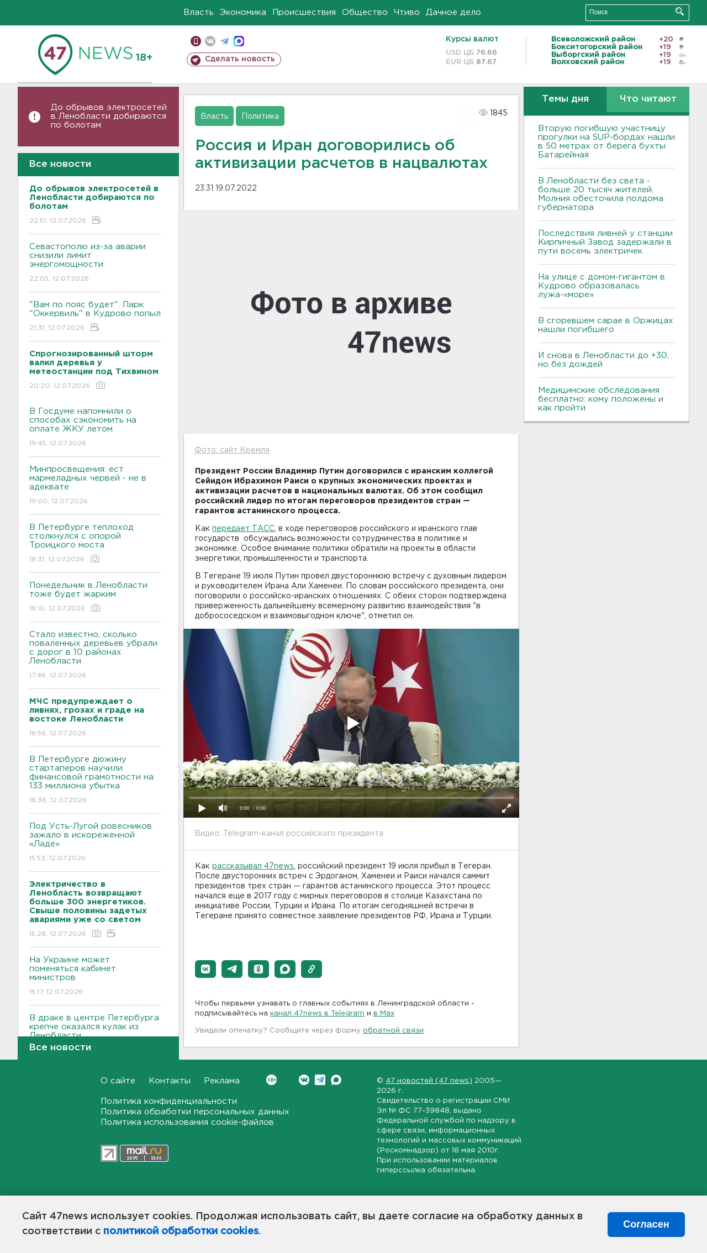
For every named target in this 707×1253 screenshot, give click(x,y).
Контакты (170, 1080)
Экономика (243, 12)
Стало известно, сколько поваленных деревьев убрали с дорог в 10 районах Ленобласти (95, 655)
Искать (680, 11)
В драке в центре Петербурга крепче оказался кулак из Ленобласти (95, 1034)
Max (336, 1080)
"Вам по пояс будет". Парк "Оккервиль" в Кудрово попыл (95, 317)
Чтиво (407, 12)
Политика (260, 116)
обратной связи (393, 1031)
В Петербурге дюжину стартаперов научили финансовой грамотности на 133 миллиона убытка (95, 780)
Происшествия (304, 12)
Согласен (646, 1224)
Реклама (222, 1080)
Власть (198, 12)
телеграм (224, 41)
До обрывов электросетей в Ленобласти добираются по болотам (109, 116)
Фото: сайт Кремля (232, 450)
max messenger (239, 41)
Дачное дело (453, 12)
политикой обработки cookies (180, 1231)
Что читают (648, 99)
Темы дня (565, 99)
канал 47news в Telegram (317, 1013)
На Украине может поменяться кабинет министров (95, 976)
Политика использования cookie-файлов (187, 1122)
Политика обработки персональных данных (195, 1111)
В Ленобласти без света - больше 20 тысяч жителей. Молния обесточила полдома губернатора (600, 194)
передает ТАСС (243, 528)
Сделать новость (240, 59)
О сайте (118, 1080)
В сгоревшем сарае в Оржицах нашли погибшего (605, 325)
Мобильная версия (196, 41)
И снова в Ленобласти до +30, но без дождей (603, 360)
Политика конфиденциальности (169, 1101)
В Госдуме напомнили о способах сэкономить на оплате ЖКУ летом (95, 428)
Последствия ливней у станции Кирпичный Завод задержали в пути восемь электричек (605, 242)
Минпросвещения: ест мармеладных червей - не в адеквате (95, 486)
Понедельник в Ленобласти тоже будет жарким (95, 597)
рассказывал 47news (253, 866)
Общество (365, 12)
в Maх (383, 1013)
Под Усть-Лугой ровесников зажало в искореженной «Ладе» (95, 843)
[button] (205, 969)
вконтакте (210, 41)
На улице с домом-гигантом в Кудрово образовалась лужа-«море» (601, 285)
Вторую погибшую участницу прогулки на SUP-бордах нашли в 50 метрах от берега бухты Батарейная (606, 142)
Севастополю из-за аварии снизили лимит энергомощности (95, 263)
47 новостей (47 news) (429, 1081)
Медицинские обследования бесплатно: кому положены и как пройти (600, 399)
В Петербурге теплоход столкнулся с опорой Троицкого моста (95, 544)
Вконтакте (271, 1080)
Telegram (320, 1080)
